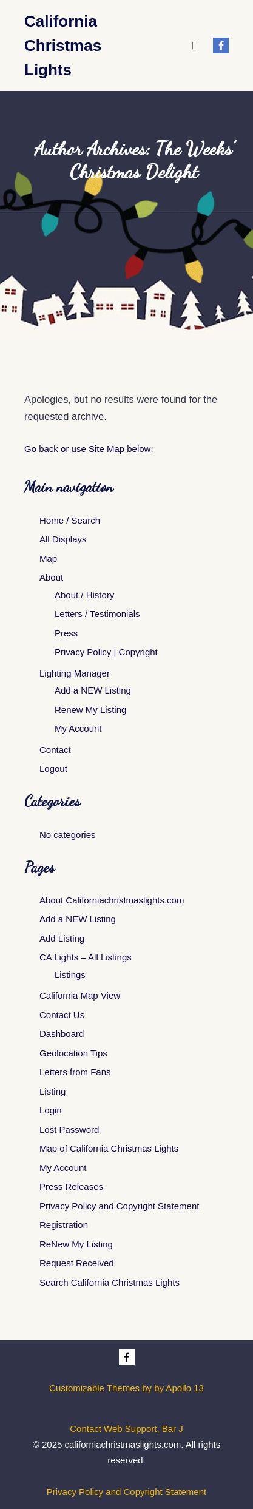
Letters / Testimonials (97, 614)
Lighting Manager (74, 673)
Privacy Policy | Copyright (106, 652)
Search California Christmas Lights (109, 1282)
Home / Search (69, 520)
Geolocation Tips (73, 1053)
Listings (70, 975)
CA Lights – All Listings (85, 957)
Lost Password (69, 1129)
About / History (84, 595)
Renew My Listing (90, 709)
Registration (63, 1225)
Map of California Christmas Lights (108, 1148)
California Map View (79, 995)
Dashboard (61, 1033)
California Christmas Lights (62, 45)
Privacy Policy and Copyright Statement (119, 1206)
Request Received (76, 1263)
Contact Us (61, 1015)
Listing (52, 1091)
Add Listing (61, 938)
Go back (41, 449)
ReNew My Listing (76, 1244)
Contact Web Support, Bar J (126, 1428)
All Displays (63, 539)
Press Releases (71, 1186)
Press (66, 633)
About (51, 577)
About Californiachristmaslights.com (111, 900)
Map (48, 558)
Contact (55, 749)
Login (50, 1110)
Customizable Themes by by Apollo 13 (126, 1388)
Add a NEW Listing (93, 690)
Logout (53, 768)
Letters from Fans (75, 1072)
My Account (78, 728)
